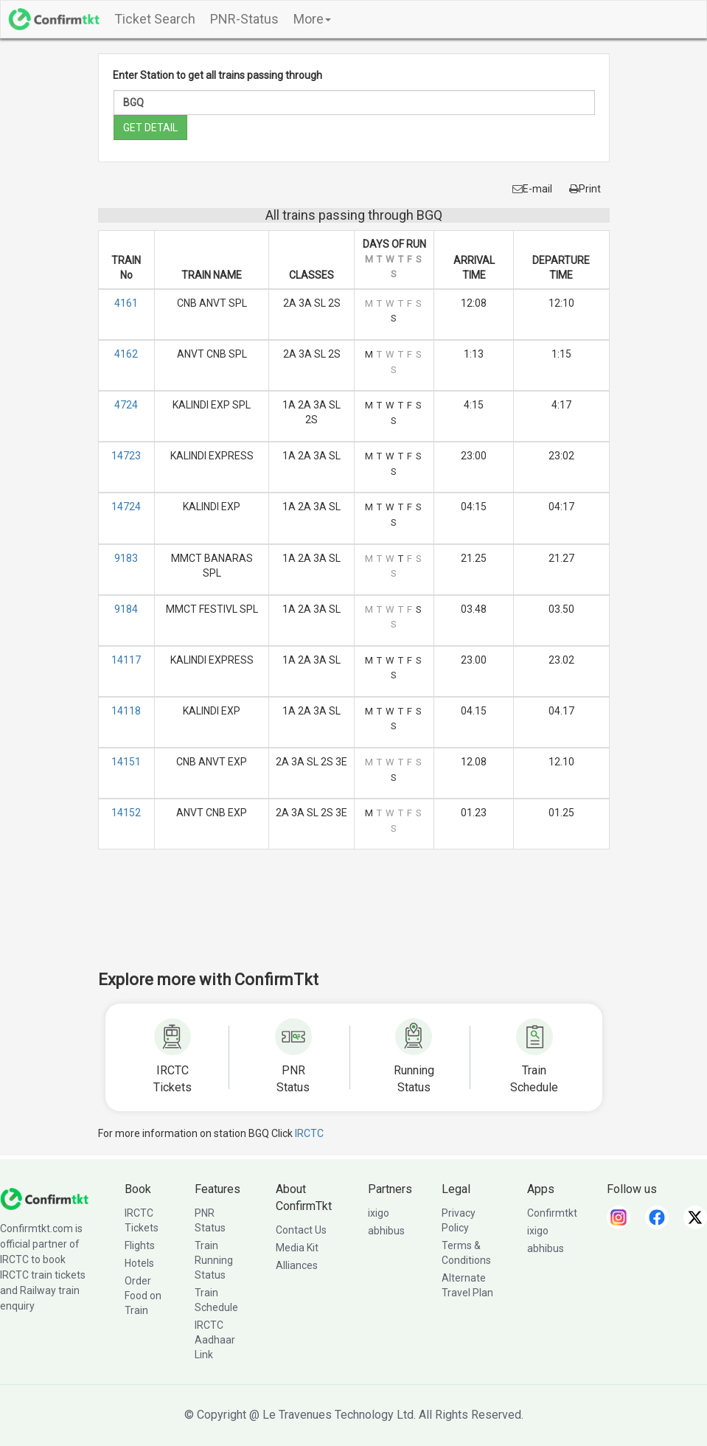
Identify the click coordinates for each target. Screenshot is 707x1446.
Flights (140, 1245)
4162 (126, 354)
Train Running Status (214, 1260)
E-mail (532, 189)
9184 (126, 609)
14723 (126, 456)
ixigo (378, 1213)
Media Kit (297, 1248)
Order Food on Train (143, 1295)
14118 (126, 711)
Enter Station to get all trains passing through (217, 75)
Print (585, 189)
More (312, 19)
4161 (126, 303)
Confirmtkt (552, 1213)
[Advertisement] (366, 919)
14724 (126, 506)
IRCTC (309, 1133)
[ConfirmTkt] (44, 1198)
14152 (126, 812)
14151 (126, 762)
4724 (126, 405)
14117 (126, 660)
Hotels (139, 1263)
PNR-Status (244, 19)
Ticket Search (154, 19)
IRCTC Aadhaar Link (215, 1339)
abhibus (386, 1231)
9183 (126, 558)
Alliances (297, 1265)
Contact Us (301, 1230)
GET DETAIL (150, 127)
